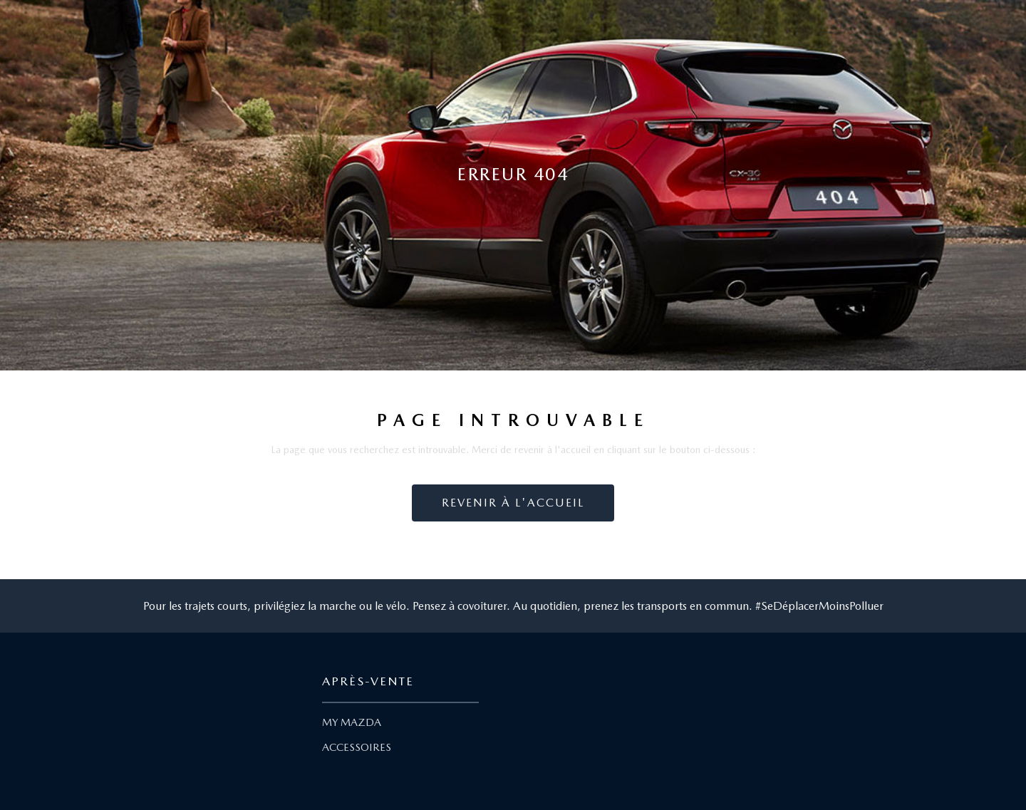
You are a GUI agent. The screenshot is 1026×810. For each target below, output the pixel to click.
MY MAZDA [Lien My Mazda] (351, 722)
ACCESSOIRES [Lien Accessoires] (356, 747)
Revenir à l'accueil (513, 502)
